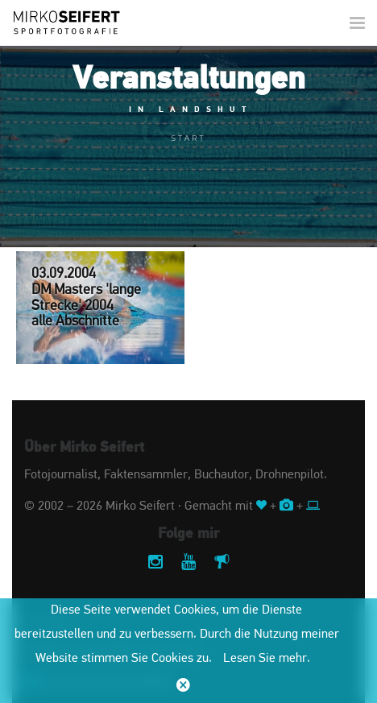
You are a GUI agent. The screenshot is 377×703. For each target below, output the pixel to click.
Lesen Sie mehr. (266, 658)
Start (189, 138)
